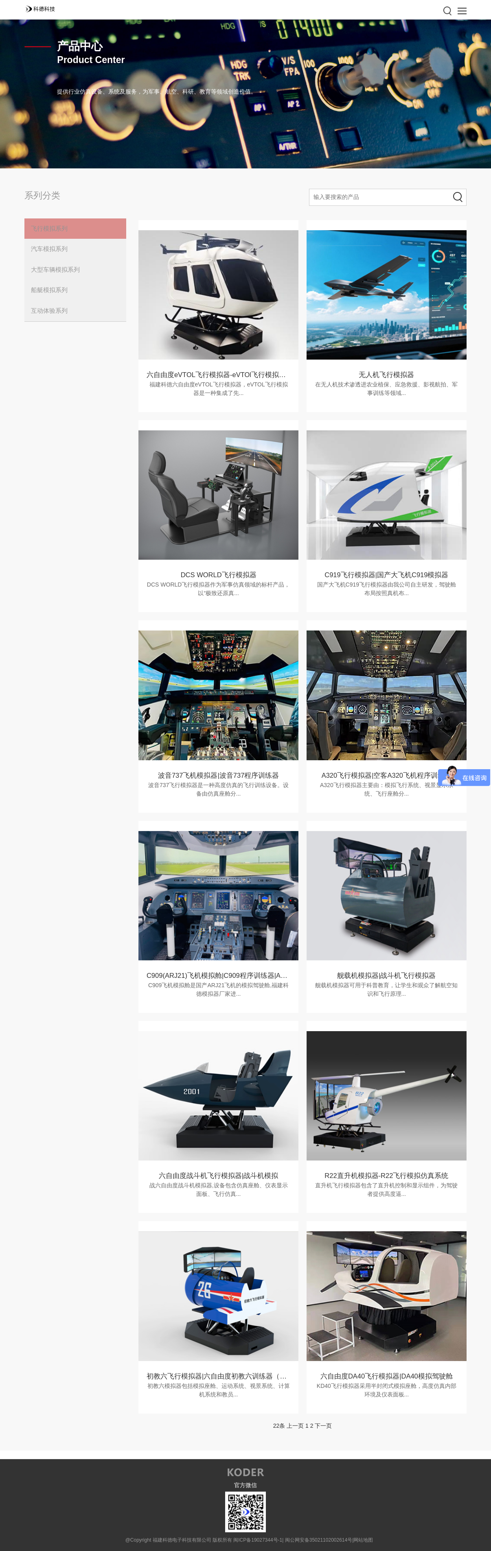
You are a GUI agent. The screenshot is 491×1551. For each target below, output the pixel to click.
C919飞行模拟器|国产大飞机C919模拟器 (386, 575)
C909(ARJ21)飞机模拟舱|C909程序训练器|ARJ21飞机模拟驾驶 (243, 975)
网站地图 (363, 1539)
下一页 (323, 1425)
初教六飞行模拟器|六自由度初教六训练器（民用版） (227, 1375)
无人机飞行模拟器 (386, 375)
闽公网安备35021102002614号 (318, 1539)
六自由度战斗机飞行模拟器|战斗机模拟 (218, 1175)
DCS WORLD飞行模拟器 (218, 575)
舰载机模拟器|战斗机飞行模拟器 (386, 975)
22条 (279, 1425)
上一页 (295, 1425)
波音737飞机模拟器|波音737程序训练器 (218, 775)
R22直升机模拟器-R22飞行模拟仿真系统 (386, 1175)
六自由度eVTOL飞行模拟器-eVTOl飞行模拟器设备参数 (231, 375)
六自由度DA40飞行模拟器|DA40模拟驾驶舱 (386, 1375)
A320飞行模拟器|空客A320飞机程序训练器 (386, 775)
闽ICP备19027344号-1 (257, 1539)
